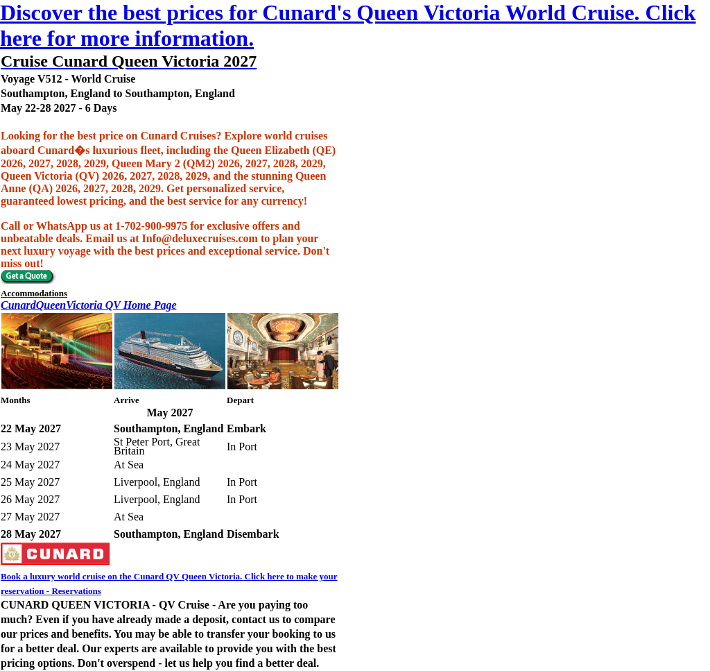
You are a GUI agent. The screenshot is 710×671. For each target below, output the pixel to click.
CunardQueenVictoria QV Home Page (89, 305)
